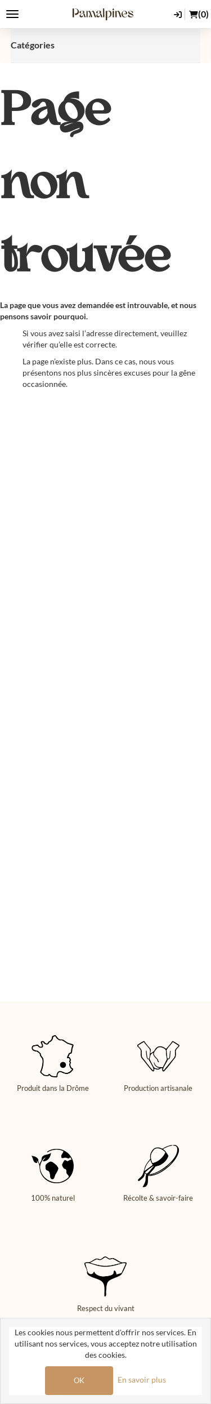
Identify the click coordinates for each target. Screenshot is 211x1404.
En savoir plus (142, 1379)
